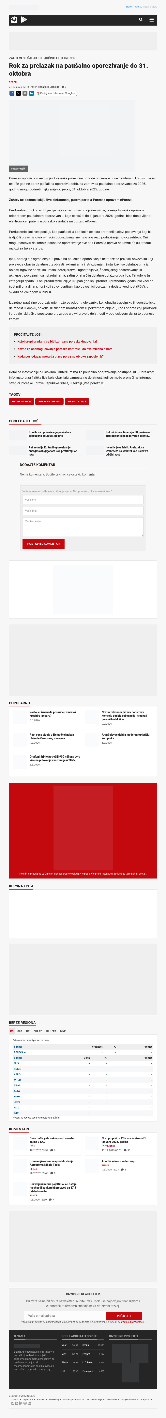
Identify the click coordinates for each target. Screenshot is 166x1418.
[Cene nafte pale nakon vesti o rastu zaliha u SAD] (20, 1143)
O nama (15, 1399)
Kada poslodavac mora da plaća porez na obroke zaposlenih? (61, 356)
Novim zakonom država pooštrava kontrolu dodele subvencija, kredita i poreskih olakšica (124, 716)
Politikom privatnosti (132, 1321)
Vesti (64, 1345)
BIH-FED (51, 1031)
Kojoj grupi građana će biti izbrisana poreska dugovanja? (58, 341)
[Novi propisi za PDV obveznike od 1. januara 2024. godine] (92, 1143)
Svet (33, 1146)
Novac (86, 1353)
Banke (33, 1195)
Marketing (54, 1399)
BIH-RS (38, 1031)
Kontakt (41, 1399)
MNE (63, 1031)
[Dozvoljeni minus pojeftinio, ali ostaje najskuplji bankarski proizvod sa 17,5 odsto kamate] (20, 1189)
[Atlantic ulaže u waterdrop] (92, 1166)
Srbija (86, 1345)
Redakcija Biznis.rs (48, 86)
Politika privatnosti (72, 1399)
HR (28, 1031)
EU (63, 1371)
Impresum (28, 1399)
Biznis (105, 1165)
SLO (19, 1031)
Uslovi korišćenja (94, 1399)
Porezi (13, 82)
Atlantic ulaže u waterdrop (118, 1161)
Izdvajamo (108, 1146)
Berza (33, 1169)
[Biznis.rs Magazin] (83, 827)
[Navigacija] (151, 19)
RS (12, 1031)
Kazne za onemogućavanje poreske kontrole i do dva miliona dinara (65, 349)
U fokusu (88, 1362)
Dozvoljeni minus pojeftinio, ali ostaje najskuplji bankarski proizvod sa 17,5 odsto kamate (53, 1188)
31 (127, 1150)
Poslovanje (89, 1371)
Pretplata (145, 1399)
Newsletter (112, 1399)
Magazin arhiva (128, 1399)
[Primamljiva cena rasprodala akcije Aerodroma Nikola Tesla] (20, 1166)
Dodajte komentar (37, 465)
